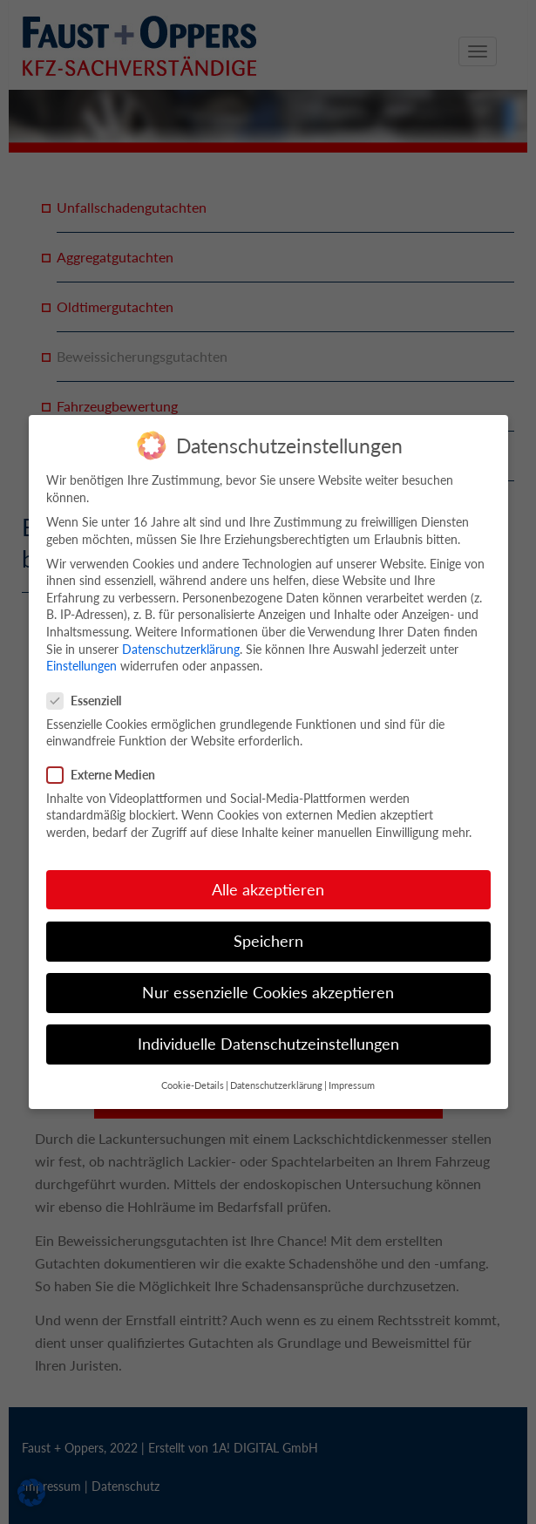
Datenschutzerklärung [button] (276, 1069)
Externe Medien (106, 757)
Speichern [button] (268, 924)
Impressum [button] (352, 1069)
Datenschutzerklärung (181, 631)
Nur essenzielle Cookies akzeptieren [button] (268, 976)
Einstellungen (81, 649)
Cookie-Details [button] (192, 1069)
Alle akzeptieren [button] (268, 872)
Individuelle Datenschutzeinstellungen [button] (268, 1027)
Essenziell (89, 683)
